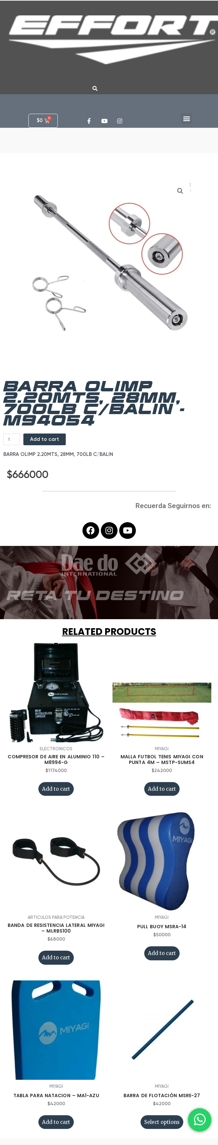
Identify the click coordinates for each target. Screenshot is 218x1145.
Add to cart (44, 439)
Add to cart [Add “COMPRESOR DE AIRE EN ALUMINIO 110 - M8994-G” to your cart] (56, 789)
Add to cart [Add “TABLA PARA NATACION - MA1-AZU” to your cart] (56, 1122)
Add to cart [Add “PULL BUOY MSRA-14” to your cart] (162, 953)
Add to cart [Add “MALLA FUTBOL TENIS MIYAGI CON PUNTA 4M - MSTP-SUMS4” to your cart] (162, 789)
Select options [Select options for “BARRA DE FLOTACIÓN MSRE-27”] (162, 1122)
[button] (186, 118)
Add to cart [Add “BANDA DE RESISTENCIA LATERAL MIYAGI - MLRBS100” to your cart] (56, 957)
